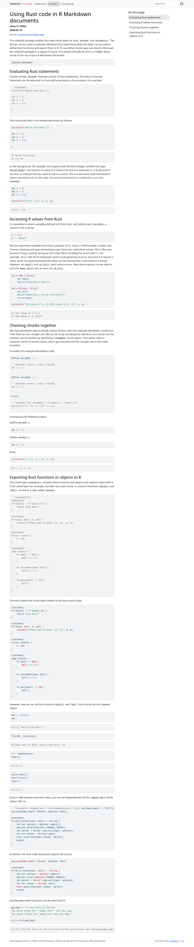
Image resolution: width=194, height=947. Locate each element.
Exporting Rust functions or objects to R (144, 34)
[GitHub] (181, 3)
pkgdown (173, 940)
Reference (40, 3)
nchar (26, 736)
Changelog (67, 3)
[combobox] (166, 3)
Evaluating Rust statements (144, 17)
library (15, 62)
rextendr (15, 4)
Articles (53, 3)
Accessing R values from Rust (145, 22)
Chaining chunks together (144, 27)
